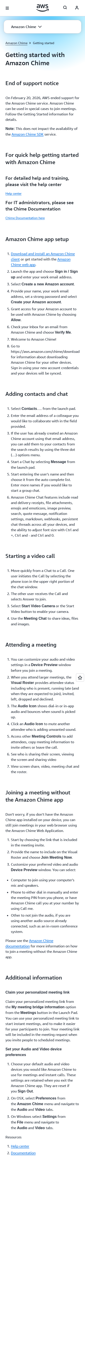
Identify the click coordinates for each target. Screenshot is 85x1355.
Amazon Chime (16, 43)
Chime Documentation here (25, 218)
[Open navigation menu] (7, 8)
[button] (26, 27)
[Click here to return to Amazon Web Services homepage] (42, 8)
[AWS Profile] (76, 8)
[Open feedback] (80, 678)
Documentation (23, 1153)
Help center (13, 193)
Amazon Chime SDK (28, 134)
